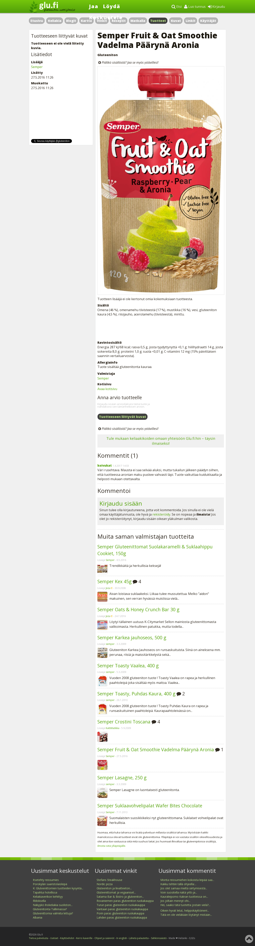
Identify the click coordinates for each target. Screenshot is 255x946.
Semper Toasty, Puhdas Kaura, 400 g (136, 693)
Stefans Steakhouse (109, 880)
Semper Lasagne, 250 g (121, 777)
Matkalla (137, 20)
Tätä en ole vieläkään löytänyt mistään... (186, 915)
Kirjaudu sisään (120, 503)
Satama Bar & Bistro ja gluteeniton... (120, 896)
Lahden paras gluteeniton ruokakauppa (122, 917)
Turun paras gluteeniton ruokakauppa (121, 905)
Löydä (111, 6)
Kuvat (176, 20)
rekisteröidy (161, 514)
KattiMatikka (112, 728)
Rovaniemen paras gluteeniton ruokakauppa (125, 901)
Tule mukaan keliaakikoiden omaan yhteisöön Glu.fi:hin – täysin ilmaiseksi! (160, 441)
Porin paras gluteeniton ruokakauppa (120, 913)
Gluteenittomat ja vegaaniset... (116, 892)
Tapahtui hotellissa (45, 892)
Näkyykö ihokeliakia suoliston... (53, 905)
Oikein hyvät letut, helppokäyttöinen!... (184, 910)
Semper (103, 378)
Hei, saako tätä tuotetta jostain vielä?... (185, 905)
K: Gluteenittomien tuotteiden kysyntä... (58, 888)
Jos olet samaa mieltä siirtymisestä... (183, 888)
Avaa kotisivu (107, 389)
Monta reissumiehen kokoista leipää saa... (187, 880)
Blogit (71, 20)
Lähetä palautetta (139, 938)
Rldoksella (39, 901)
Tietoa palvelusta (38, 938)
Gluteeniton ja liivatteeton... (114, 888)
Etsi (177, 6)
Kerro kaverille (84, 938)
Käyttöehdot (67, 938)
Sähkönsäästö (159, 938)
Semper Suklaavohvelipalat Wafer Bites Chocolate (149, 805)
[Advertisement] (160, 328)
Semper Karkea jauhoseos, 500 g (131, 637)
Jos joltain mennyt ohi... (175, 901)
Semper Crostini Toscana (123, 721)
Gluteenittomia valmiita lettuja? (53, 913)
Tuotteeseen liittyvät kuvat (122, 417)
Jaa (93, 6)
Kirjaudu (216, 6)
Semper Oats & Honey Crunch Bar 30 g (138, 609)
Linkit (190, 20)
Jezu (108, 588)
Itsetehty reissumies (46, 880)
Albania (37, 917)
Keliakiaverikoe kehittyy (48, 896)
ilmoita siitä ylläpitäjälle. (111, 846)
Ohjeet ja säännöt (104, 938)
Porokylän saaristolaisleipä (50, 884)
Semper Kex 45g (114, 581)
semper (110, 644)
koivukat (104, 465)
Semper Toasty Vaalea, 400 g (128, 665)
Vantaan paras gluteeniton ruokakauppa (122, 909)
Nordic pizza (105, 884)
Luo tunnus (195, 6)
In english (121, 938)
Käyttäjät (208, 20)
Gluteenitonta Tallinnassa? (50, 909)
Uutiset (54, 938)
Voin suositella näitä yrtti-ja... (178, 892)
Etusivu (36, 20)
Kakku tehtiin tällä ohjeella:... (178, 884)
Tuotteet (158, 20)
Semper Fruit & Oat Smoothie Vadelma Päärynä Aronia (155, 749)
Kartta (86, 20)
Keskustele (106, 17)
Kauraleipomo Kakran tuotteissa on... (184, 896)
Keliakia (54, 20)
